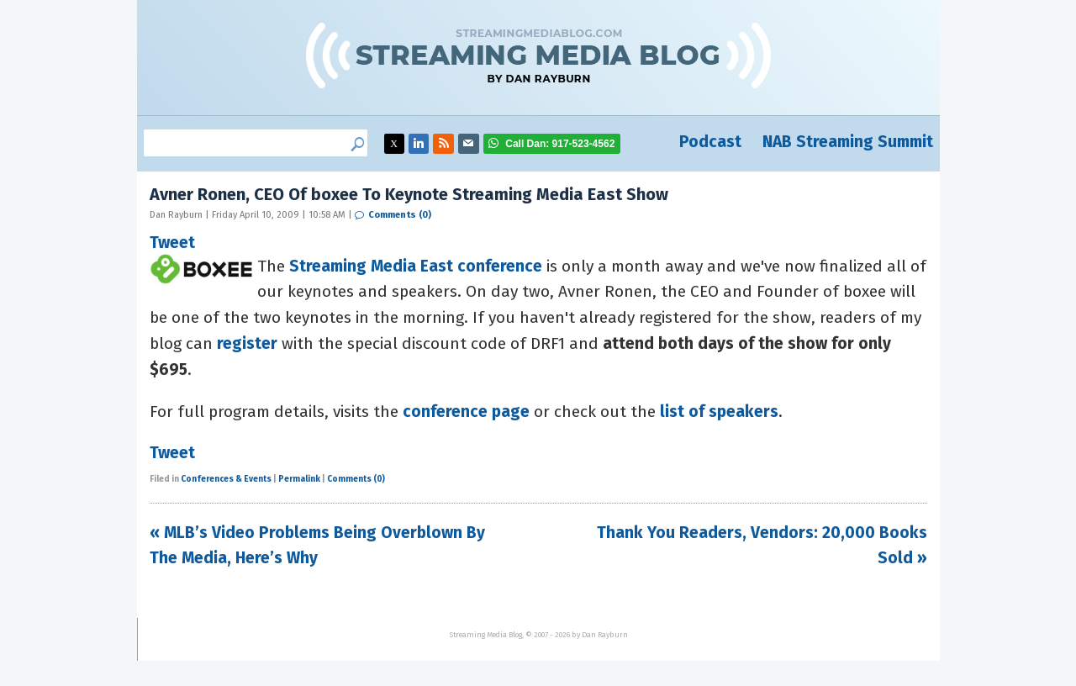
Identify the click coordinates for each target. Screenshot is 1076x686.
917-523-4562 (559, 144)
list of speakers (719, 411)
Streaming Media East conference (415, 266)
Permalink (299, 479)
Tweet (172, 239)
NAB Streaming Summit (847, 141)
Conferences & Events (226, 479)
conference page (466, 411)
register (247, 343)
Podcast (710, 141)
